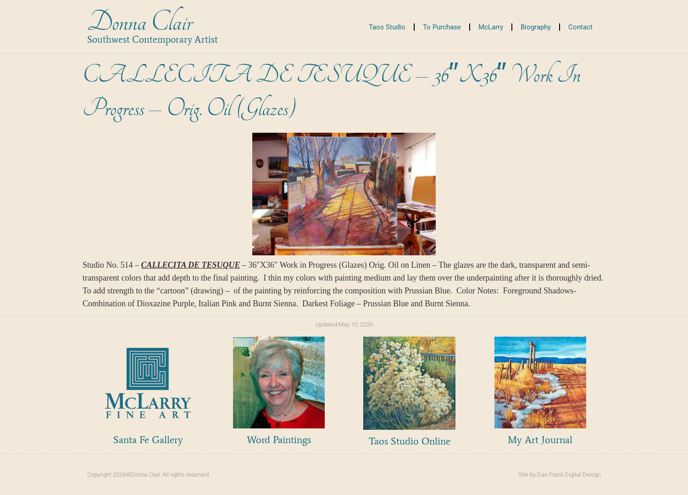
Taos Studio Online (409, 441)
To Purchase (442, 27)
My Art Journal (540, 439)
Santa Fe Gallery (148, 439)
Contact (580, 27)
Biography (536, 27)
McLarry (490, 27)
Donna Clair (139, 22)
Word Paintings (279, 439)
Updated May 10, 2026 (344, 324)
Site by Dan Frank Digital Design (559, 474)
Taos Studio (387, 27)
